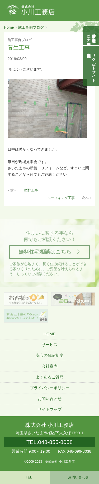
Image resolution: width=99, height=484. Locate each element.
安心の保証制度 (49, 355)
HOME (50, 334)
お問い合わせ (50, 398)
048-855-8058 (49, 442)
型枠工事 (31, 190)
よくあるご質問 (49, 377)
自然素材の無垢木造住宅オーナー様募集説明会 (91, 36)
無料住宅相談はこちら (44, 252)
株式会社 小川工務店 (49, 425)
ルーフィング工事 (61, 198)
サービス (50, 344)
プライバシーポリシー (49, 388)
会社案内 (50, 366)
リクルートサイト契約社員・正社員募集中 (94, 66)
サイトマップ (50, 409)
